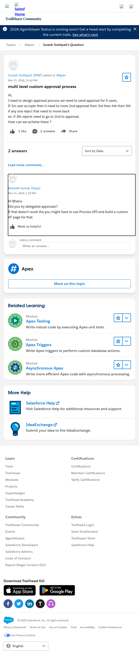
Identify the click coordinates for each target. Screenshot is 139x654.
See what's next (85, 34)
